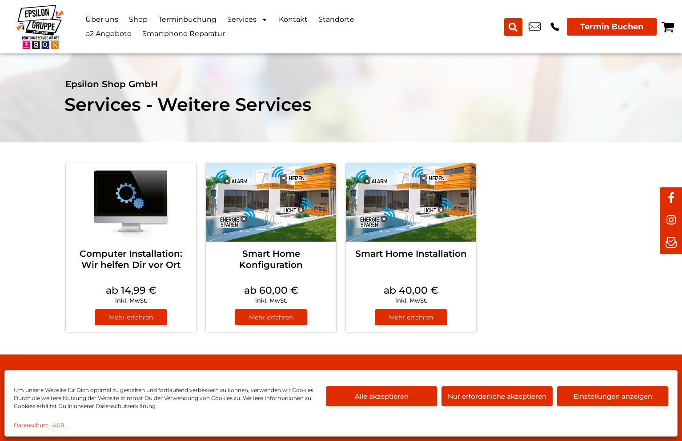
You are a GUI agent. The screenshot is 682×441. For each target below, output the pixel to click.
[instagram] (671, 221)
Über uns (101, 19)
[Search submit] (513, 27)
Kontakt (293, 19)
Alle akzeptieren (382, 396)
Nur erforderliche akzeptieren (497, 396)
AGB (58, 425)
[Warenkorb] (667, 26)
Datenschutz (31, 425)
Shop (138, 19)
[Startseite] (40, 26)
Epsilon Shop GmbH (111, 84)
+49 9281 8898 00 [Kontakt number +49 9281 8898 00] (555, 26)
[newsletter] (671, 243)
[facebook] (671, 198)
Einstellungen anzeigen (613, 396)
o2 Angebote (108, 33)
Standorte (336, 19)
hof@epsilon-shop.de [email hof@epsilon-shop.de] (535, 26)
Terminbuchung (187, 19)
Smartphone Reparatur (183, 33)
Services (247, 19)
